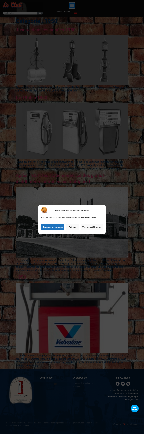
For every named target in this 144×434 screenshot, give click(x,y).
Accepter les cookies (53, 234)
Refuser (72, 234)
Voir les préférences (91, 234)
